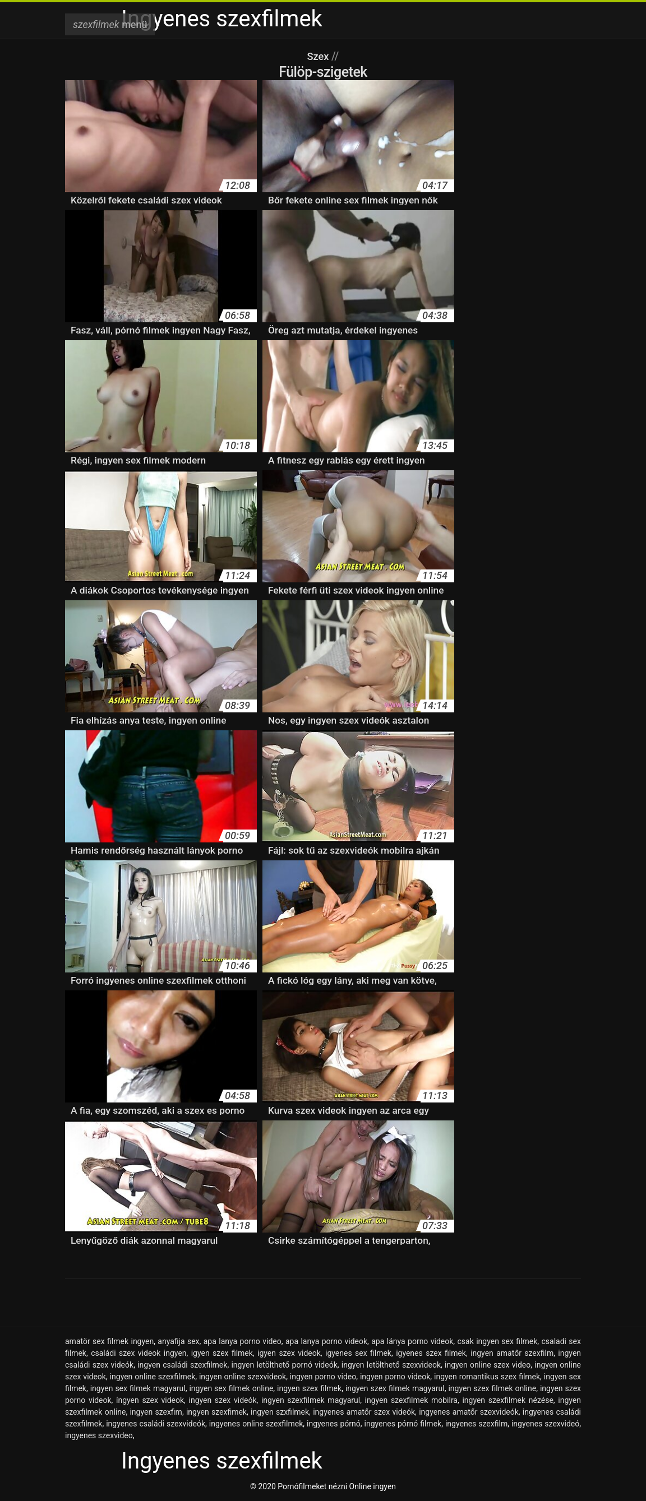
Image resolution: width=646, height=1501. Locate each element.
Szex (319, 56)
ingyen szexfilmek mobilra (411, 1400)
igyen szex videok (289, 1353)
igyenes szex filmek (431, 1353)
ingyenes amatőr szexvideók (469, 1411)
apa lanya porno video (243, 1341)
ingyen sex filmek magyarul (138, 1388)
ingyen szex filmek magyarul (395, 1388)
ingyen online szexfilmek (153, 1376)
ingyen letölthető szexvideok (391, 1364)
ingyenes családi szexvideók (155, 1423)
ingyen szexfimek (216, 1411)
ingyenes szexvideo (99, 1435)
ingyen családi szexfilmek (182, 1364)
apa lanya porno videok (326, 1341)
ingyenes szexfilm (476, 1423)
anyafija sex (178, 1341)
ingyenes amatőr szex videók (364, 1411)
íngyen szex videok (150, 1400)
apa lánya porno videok (412, 1341)
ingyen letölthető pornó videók (284, 1364)
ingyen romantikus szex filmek (487, 1376)
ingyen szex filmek (309, 1388)
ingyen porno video (323, 1376)
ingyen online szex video (487, 1364)
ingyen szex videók (223, 1400)
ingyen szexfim (156, 1411)
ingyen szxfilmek (280, 1411)
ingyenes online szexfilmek (256, 1423)
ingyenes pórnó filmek (403, 1423)
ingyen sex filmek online (231, 1388)
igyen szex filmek (222, 1353)
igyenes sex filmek (358, 1353)
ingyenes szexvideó (545, 1423)
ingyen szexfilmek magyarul (310, 1400)
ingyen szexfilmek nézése (507, 1400)
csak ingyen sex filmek (498, 1341)
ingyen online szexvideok (242, 1376)
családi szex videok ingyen (138, 1353)
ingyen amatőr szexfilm (511, 1353)
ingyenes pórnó (334, 1423)
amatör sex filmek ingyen (109, 1341)
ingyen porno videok (395, 1376)
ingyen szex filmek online (492, 1388)
